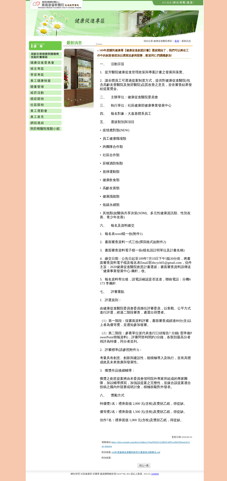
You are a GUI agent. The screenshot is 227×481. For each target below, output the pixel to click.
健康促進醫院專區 (163, 41)
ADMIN (155, 474)
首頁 (177, 41)
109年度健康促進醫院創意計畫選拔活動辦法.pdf (136, 452)
